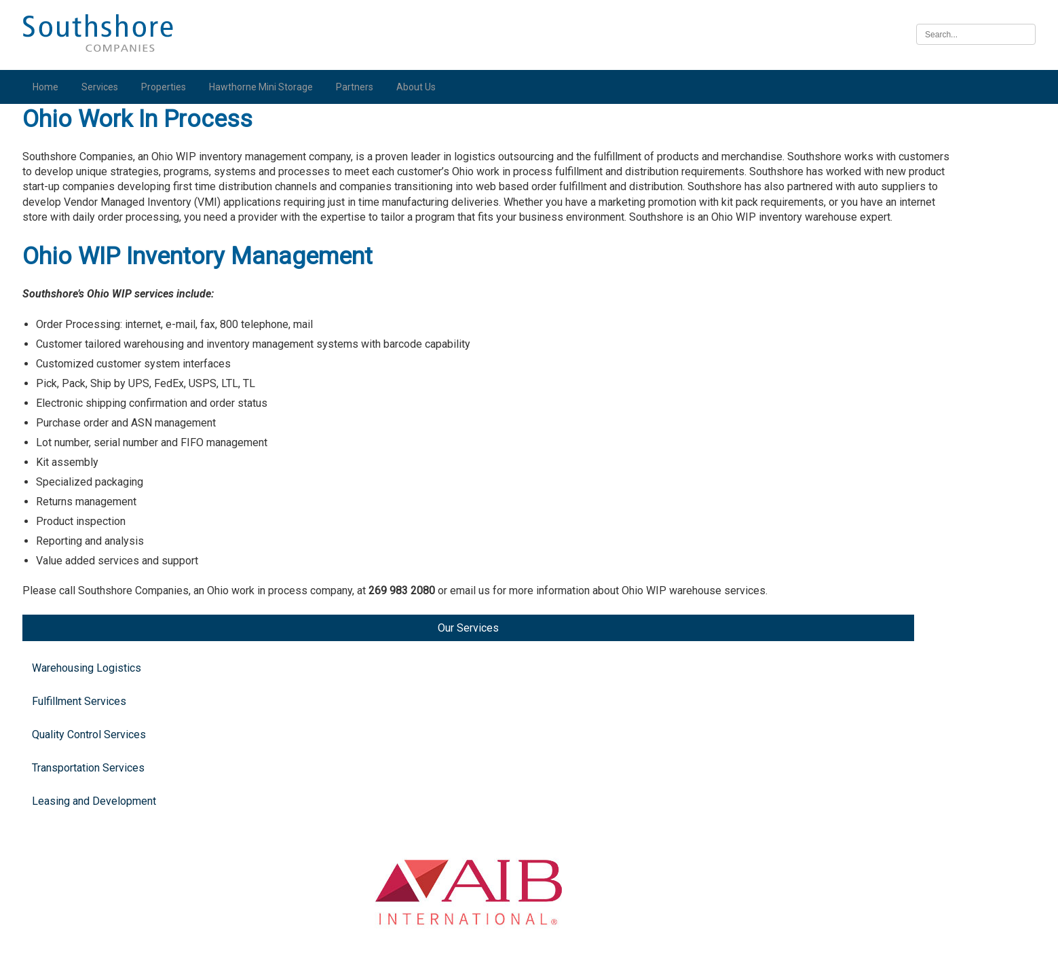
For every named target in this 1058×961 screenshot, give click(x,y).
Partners (364, 86)
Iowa (859, 725)
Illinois (864, 622)
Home (55, 86)
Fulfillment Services (88, 210)
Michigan (869, 274)
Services (109, 86)
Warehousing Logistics (96, 177)
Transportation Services (97, 277)
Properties (173, 86)
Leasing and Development (103, 310)
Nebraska (870, 828)
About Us (425, 86)
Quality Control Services (98, 244)
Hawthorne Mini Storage (270, 86)
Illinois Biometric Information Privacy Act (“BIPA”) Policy (528, 943)
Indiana (865, 454)
